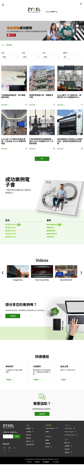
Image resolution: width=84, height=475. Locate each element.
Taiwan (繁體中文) (51, 12)
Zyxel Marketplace (50, 428)
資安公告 (28, 441)
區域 (44, 53)
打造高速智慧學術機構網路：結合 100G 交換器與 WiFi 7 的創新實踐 (42, 141)
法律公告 (29, 462)
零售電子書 (50, 237)
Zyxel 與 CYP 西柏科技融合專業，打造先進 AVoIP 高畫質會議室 (14, 141)
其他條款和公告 (30, 444)
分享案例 (12, 316)
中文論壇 (28, 432)
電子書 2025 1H (12, 225)
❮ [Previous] (2, 272)
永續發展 (67, 446)
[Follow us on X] (4, 451)
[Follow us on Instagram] (9, 451)
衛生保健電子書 (54, 225)
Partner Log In (68, 428)
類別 (2, 53)
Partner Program (69, 432)
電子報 (47, 446)
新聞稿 (47, 440)
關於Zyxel (67, 443)
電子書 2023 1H (10, 237)
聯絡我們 (42, 414)
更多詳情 (4, 105)
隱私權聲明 (46, 462)
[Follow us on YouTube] (9, 448)
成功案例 (67, 449)
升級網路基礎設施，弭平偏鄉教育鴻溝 (14, 96)
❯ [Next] (81, 272)
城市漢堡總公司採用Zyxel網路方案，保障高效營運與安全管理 (69, 141)
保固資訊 (28, 438)
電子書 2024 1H (10, 231)
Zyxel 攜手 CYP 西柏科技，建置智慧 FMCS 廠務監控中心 (70, 96)
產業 (23, 53)
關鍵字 (65, 53)
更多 (42, 159)
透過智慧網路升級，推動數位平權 (42, 96)
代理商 (47, 432)
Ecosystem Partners (70, 435)
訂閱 (16, 436)
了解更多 (8, 380)
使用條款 (37, 462)
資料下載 (28, 435)
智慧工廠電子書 (52, 234)
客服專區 (28, 428)
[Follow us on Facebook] (4, 448)
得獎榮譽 (47, 443)
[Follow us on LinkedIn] (15, 448)
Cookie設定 (55, 462)
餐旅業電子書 (51, 231)
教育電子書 (50, 228)
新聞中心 (48, 436)
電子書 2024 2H (10, 228)
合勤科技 (67, 452)
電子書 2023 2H (10, 234)
